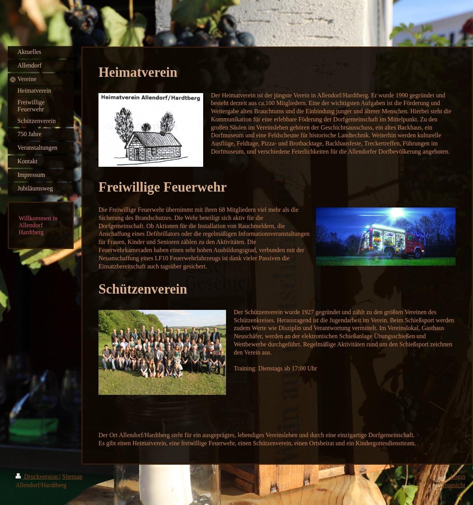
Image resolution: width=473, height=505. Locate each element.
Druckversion (37, 476)
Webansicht (451, 485)
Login (458, 476)
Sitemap (72, 476)
